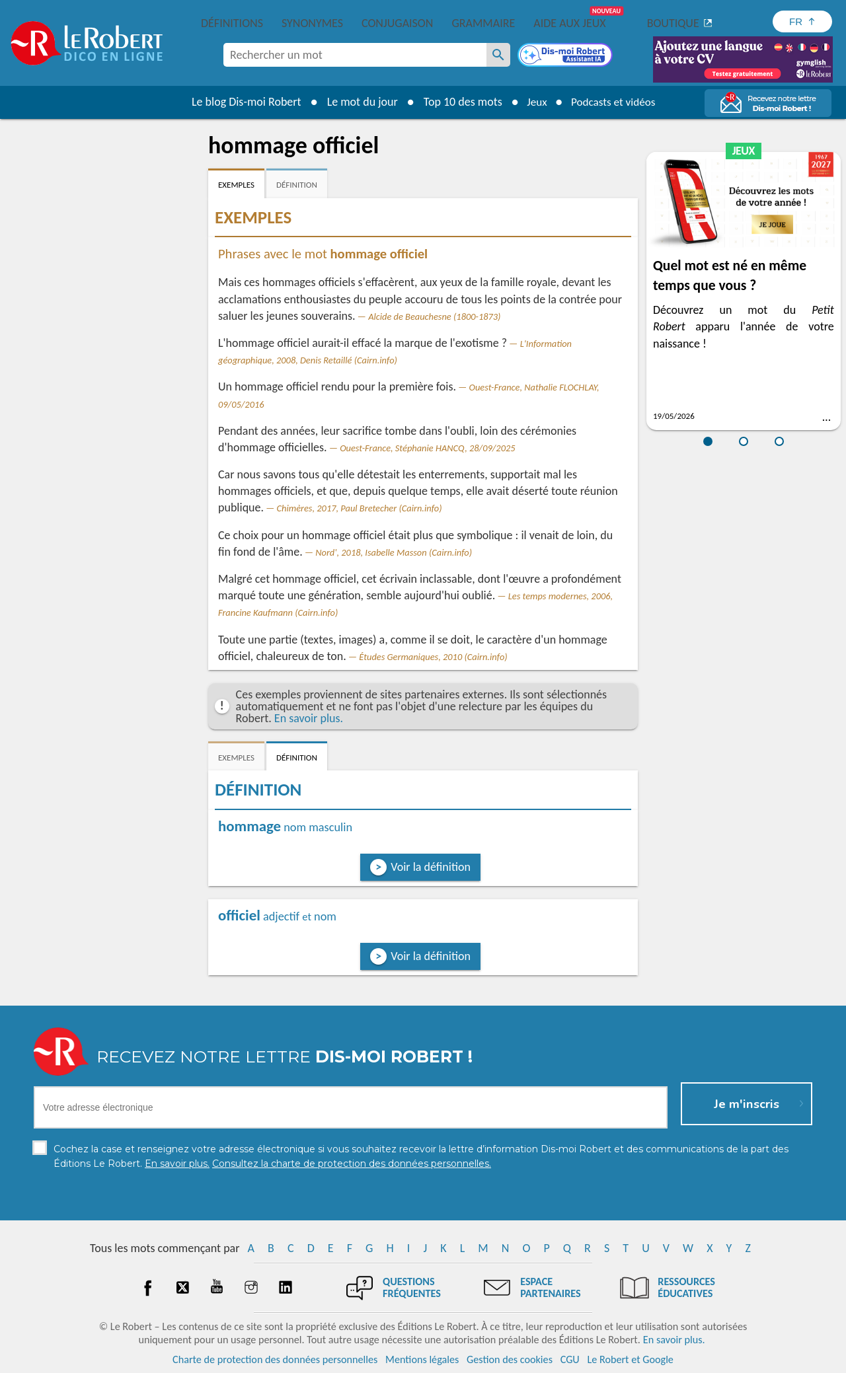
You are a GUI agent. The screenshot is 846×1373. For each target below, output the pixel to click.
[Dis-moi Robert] (566, 56)
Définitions (232, 23)
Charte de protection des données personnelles (275, 1359)
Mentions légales (422, 1359)
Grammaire (483, 23)
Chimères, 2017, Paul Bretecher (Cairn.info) (359, 508)
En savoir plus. (308, 718)
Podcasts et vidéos (614, 101)
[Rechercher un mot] (498, 55)
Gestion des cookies (510, 1359)
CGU (570, 1359)
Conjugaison (397, 23)
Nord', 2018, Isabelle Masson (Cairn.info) (393, 552)
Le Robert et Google (630, 1359)
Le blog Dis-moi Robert (242, 101)
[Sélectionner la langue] (802, 21)
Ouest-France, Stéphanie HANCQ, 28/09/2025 (427, 448)
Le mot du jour (358, 101)
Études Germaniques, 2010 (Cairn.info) (433, 657)
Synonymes (312, 23)
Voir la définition (431, 867)
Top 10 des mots (458, 101)
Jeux (534, 101)
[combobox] (354, 55)
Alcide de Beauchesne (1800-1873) (434, 316)
